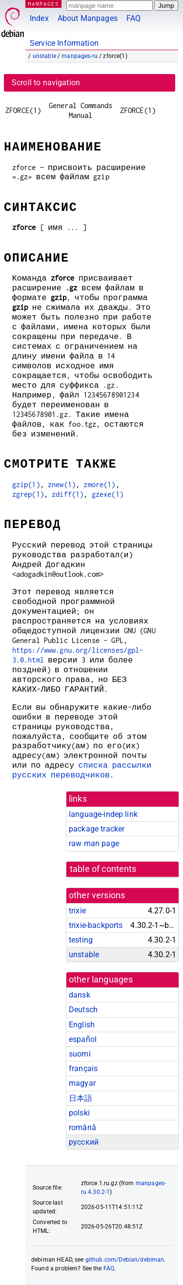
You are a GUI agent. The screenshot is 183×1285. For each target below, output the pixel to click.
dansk (79, 995)
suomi (80, 1053)
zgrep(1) (28, 494)
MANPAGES (43, 3)
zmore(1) (99, 484)
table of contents (103, 869)
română (82, 1127)
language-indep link (103, 814)
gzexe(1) (107, 494)
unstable (44, 56)
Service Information (64, 43)
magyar (82, 1083)
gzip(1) (26, 484)
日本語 (80, 1098)
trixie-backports (95, 925)
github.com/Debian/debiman (124, 1259)
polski (79, 1112)
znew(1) (62, 484)
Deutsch (83, 1009)
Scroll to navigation (46, 82)
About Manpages (88, 18)
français (83, 1068)
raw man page (94, 843)
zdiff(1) (67, 494)
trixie (77, 910)
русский (84, 1142)
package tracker (96, 828)
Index (39, 18)
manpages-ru (79, 56)
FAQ (133, 18)
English (82, 1024)
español (83, 1039)
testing (81, 940)
